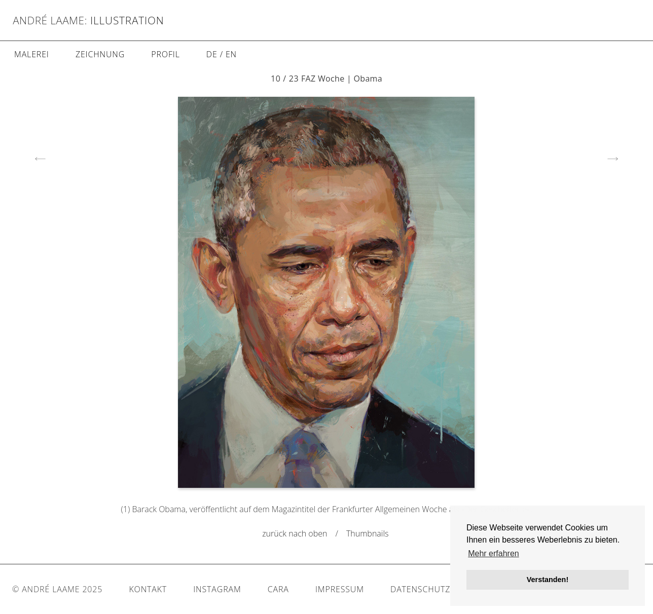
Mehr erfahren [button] (493, 553)
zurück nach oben (294, 533)
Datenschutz (420, 589)
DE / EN (221, 54)
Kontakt (148, 589)
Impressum (339, 589)
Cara (278, 589)
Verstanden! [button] (547, 579)
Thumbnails (368, 533)
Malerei (31, 54)
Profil (165, 54)
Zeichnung (100, 54)
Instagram (217, 589)
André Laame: (50, 20)
